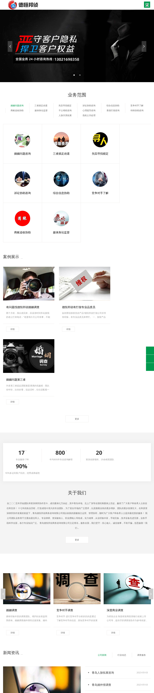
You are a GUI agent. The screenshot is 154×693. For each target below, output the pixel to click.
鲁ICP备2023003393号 (72, 686)
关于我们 (18, 667)
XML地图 (88, 686)
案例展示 (62, 667)
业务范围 (32, 667)
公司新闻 (101, 529)
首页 (5, 667)
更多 (77, 305)
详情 (12, 287)
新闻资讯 (47, 667)
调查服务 (141, 529)
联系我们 (7, 671)
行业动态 (121, 529)
